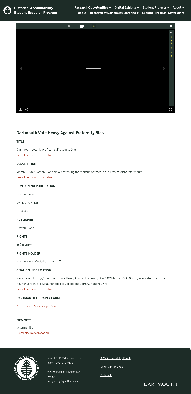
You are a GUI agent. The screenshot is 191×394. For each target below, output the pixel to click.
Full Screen (170, 109)
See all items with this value (34, 155)
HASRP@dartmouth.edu (67, 358)
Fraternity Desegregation (32, 333)
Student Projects (154, 7)
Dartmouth (106, 375)
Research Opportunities (91, 7)
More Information (171, 37)
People (81, 13)
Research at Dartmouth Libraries (113, 13)
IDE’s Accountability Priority (115, 358)
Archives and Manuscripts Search (38, 306)
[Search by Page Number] (82, 26)
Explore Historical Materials (161, 13)
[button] (171, 32)
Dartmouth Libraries (111, 367)
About (177, 7)
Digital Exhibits (125, 7)
